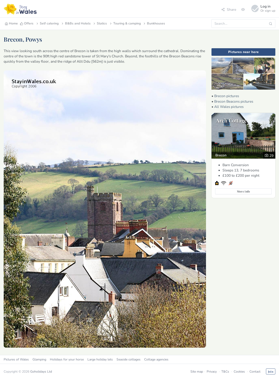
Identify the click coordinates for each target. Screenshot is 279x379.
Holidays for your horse (67, 359)
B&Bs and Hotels (76, 23)
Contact (254, 371)
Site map (196, 371)
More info (243, 191)
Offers (26, 23)
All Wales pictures (229, 106)
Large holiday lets (100, 359)
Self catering (47, 23)
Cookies (239, 371)
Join (270, 371)
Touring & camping (125, 23)
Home (11, 23)
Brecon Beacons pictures (233, 101)
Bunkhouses (154, 23)
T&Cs (225, 371)
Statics (100, 23)
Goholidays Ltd (41, 371)
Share (228, 9)
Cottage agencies (156, 359)
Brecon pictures (226, 95)
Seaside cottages (128, 359)
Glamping (39, 359)
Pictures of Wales (16, 359)
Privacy (212, 371)
